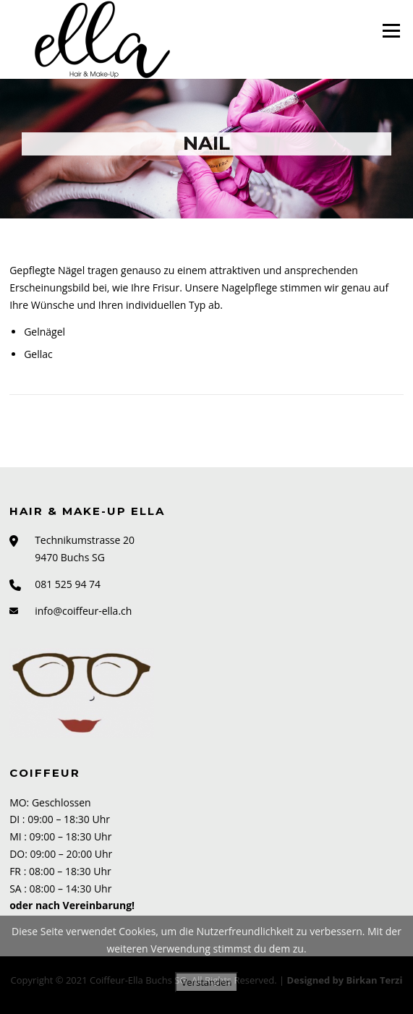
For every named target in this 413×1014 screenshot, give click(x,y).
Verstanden (206, 982)
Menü (391, 31)
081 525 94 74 (68, 584)
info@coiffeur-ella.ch (83, 611)
